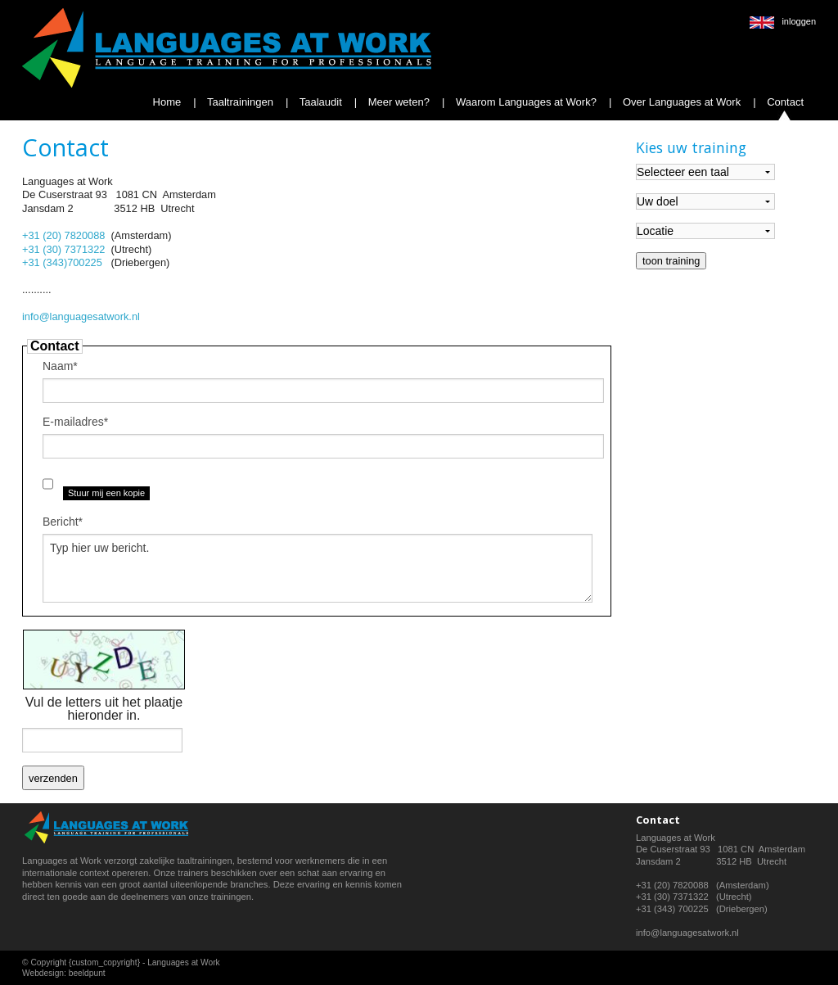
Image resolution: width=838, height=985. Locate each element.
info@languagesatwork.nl (81, 316)
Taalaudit (318, 102)
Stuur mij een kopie (106, 493)
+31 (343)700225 (62, 262)
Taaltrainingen (239, 102)
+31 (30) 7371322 (63, 249)
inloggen (799, 21)
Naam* (60, 366)
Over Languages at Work (680, 102)
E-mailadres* (75, 421)
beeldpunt (87, 973)
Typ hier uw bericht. (317, 568)
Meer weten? (397, 102)
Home (167, 102)
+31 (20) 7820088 (63, 235)
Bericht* (63, 521)
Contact (784, 102)
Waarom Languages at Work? (525, 102)
